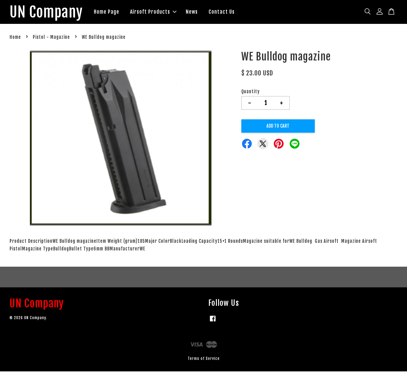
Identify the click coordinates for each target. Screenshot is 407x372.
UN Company (48, 12)
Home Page (109, 12)
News (195, 12)
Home (15, 38)
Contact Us (224, 12)
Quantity (250, 92)
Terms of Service (204, 359)
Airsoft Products (156, 12)
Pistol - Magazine (51, 38)
